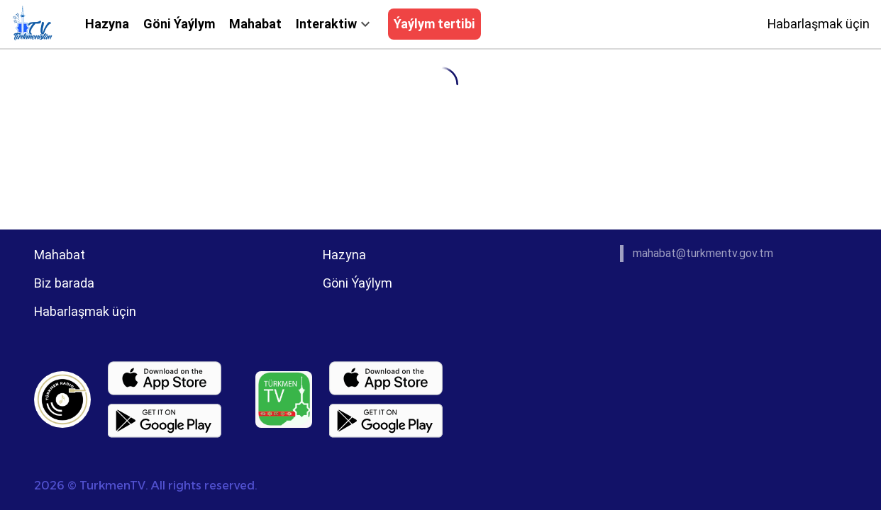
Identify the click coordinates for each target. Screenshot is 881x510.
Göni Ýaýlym (179, 23)
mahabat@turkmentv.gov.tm (703, 253)
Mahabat (255, 23)
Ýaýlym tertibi (434, 23)
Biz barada (64, 283)
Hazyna (107, 23)
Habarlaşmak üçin (819, 23)
